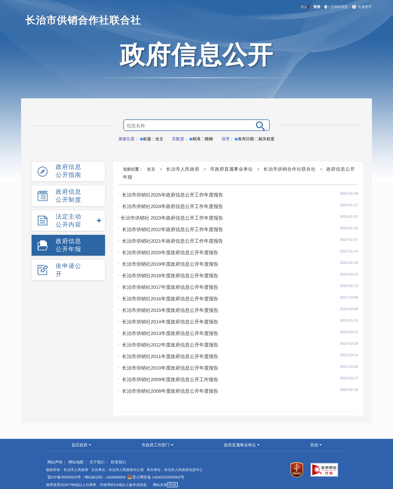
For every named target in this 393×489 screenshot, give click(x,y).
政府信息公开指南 (68, 170)
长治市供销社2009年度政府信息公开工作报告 (167, 375)
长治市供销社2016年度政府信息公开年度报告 (167, 296)
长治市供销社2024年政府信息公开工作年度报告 (170, 205)
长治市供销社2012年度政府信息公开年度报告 (167, 341)
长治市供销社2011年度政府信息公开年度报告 (167, 352)
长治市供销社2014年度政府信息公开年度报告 (167, 318)
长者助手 (362, 6)
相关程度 (264, 139)
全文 (157, 139)
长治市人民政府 (183, 169)
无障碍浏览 (336, 6)
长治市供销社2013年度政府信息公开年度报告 (167, 330)
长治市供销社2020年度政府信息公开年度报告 (167, 251)
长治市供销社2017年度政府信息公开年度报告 (167, 285)
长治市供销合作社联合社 (289, 169)
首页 (151, 169)
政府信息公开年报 (68, 243)
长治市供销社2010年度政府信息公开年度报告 (167, 364)
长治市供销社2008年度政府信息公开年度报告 (167, 386)
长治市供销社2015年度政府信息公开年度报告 (167, 307)
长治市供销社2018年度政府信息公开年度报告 (167, 273)
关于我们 (94, 458)
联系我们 (115, 458)
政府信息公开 (196, 55)
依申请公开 (68, 268)
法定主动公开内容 (68, 219)
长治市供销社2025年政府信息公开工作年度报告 (170, 194)
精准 (195, 139)
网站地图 (74, 458)
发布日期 (244, 139)
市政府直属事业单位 (231, 169)
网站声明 (54, 458)
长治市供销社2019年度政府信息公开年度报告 (167, 262)
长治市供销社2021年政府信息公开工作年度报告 (170, 239)
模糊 (207, 139)
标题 (145, 139)
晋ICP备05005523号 (63, 473)
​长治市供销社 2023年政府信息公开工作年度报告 (169, 217)
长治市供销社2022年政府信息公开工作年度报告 (170, 228)
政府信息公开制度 (68, 195)
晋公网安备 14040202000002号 (153, 473)
